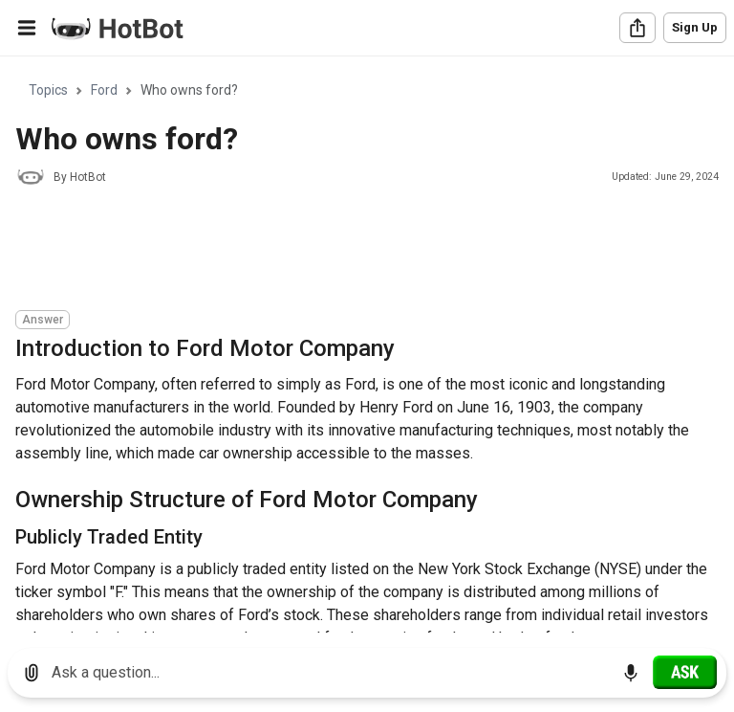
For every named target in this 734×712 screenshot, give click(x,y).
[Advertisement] (363, 251)
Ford (104, 90)
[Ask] (685, 672)
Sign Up (695, 27)
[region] (367, 345)
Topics (48, 90)
